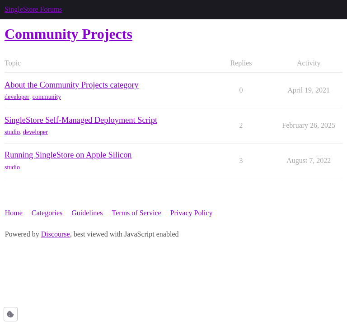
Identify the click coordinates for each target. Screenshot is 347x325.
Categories (47, 213)
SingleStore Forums (33, 9)
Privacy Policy (191, 213)
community (47, 96)
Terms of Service (136, 213)
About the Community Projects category (72, 84)
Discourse (55, 234)
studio (12, 132)
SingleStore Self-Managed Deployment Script (81, 120)
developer (17, 96)
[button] (11, 314)
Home (14, 213)
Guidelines (87, 213)
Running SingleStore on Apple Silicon (68, 154)
